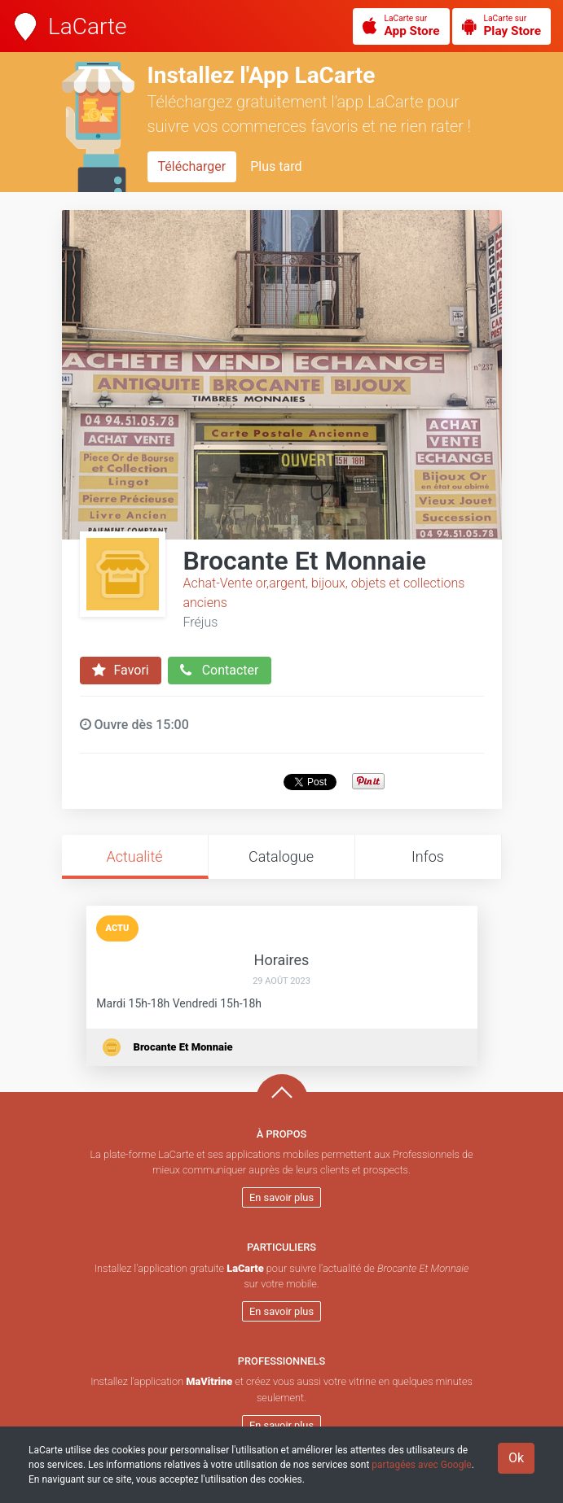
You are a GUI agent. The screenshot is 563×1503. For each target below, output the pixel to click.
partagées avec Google (421, 1464)
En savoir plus (281, 1197)
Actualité (134, 856)
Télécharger (192, 166)
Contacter (219, 670)
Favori (120, 670)
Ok (516, 1458)
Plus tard (275, 166)
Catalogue (281, 856)
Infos (427, 856)
